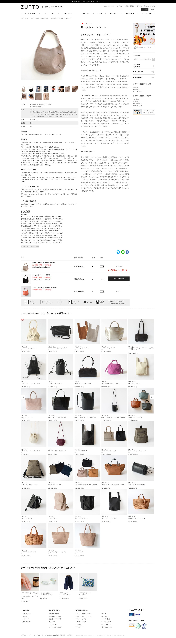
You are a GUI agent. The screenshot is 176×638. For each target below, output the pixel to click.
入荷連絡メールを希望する (117, 270)
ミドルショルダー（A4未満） (49, 18)
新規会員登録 (129, 6)
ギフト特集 (52, 621)
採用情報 (69, 635)
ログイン (119, 6)
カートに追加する (118, 279)
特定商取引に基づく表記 (51, 635)
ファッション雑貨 (30, 13)
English (152, 9)
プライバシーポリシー (35, 635)
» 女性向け (136, 87)
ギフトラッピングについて (116, 301)
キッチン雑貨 (130, 13)
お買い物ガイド (144, 71)
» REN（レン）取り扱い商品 (30, 246)
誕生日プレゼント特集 (55, 619)
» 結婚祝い (136, 99)
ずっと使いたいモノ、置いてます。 (52, 7)
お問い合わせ (144, 77)
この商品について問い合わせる (118, 303)
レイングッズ (114, 13)
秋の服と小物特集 (54, 613)
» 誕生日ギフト (137, 105)
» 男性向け (136, 89)
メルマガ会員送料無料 (144, 66)
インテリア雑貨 (146, 13)
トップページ (24, 18)
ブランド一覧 (52, 624)
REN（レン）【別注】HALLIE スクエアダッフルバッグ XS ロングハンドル (141, 348)
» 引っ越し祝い (137, 103)
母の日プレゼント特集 (55, 616)
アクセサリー (85, 13)
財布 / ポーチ (68, 13)
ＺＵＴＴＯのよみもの (55, 627)
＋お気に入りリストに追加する (41, 267)
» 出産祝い (136, 101)
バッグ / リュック (49, 13)
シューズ (99, 13)
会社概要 (62, 635)
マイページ (25, 619)
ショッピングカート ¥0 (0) (147, 6)
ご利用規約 (24, 635)
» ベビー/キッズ (137, 91)
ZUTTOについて (109, 6)
